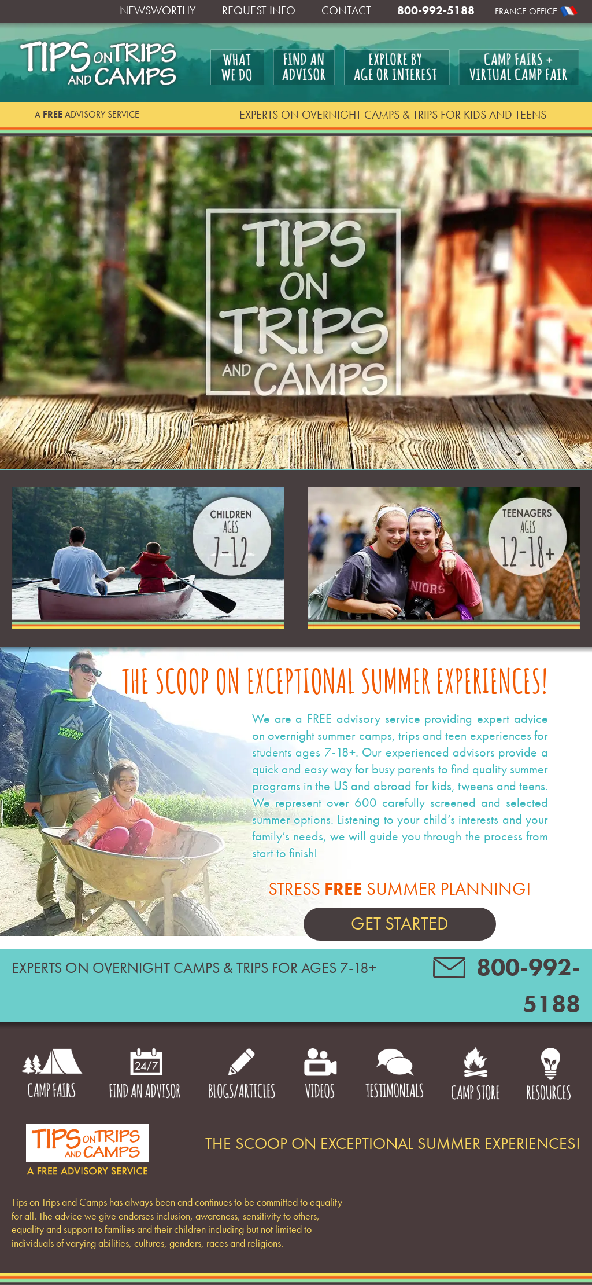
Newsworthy (158, 10)
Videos (320, 1076)
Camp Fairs (52, 1076)
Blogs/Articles (241, 1076)
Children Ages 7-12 (148, 558)
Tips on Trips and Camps (99, 63)
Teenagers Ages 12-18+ (444, 558)
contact (449, 971)
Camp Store (475, 1076)
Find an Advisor (144, 1076)
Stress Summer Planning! (399, 909)
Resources (548, 1076)
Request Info (258, 10)
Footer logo (87, 1150)
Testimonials (394, 1076)
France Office (526, 11)
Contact (346, 10)
